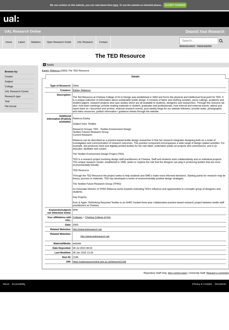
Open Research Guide (59, 42)
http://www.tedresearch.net (87, 229)
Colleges (77, 217)
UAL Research (85, 42)
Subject (9, 81)
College (9, 86)
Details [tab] (135, 76)
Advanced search (187, 46)
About (6, 284)
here (115, 5)
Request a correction (217, 273)
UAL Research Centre (17, 91)
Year (7, 101)
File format (10, 106)
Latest (21, 42)
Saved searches (204, 46)
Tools (48, 64)
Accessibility (18, 284)
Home (9, 42)
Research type (13, 96)
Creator (9, 76)
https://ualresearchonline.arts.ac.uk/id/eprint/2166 (99, 261)
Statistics (36, 42)
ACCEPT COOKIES (175, 5)
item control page (177, 273)
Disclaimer (220, 284)
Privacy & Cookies (202, 284)
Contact (103, 42)
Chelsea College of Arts (98, 217)
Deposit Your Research (204, 31)
